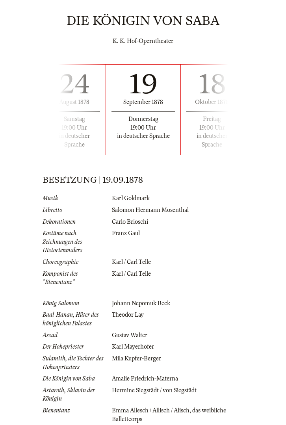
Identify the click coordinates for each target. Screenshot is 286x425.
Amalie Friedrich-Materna (145, 378)
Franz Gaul (126, 233)
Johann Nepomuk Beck (141, 303)
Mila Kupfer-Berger (136, 358)
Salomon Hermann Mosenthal (150, 210)
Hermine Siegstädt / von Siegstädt (154, 390)
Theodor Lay (128, 315)
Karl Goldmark (131, 198)
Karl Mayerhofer (133, 346)
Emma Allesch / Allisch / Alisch (150, 410)
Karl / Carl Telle (131, 262)
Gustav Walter (129, 335)
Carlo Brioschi (130, 222)
